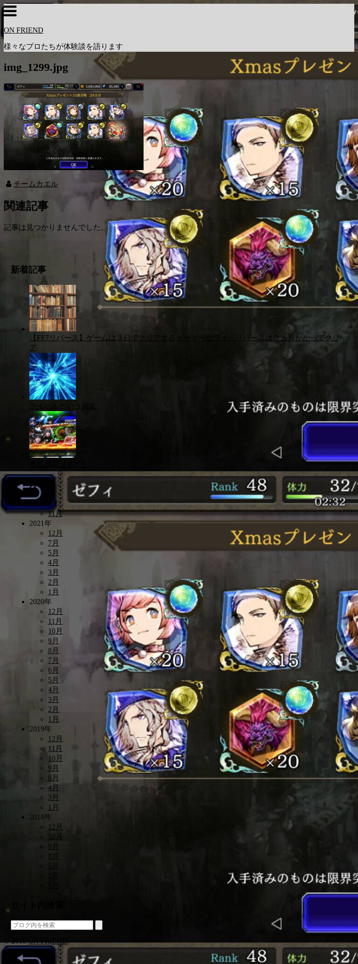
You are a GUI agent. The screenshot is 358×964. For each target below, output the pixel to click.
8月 (53, 650)
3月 (53, 572)
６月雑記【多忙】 (59, 464)
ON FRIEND (23, 30)
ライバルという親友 (62, 406)
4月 (53, 562)
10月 (55, 631)
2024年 (40, 504)
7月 (53, 543)
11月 (55, 513)
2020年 (40, 602)
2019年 (40, 729)
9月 (53, 641)
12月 (55, 533)
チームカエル (36, 184)
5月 (53, 553)
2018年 (40, 817)
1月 (53, 592)
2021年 (40, 523)
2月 (53, 582)
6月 (53, 670)
